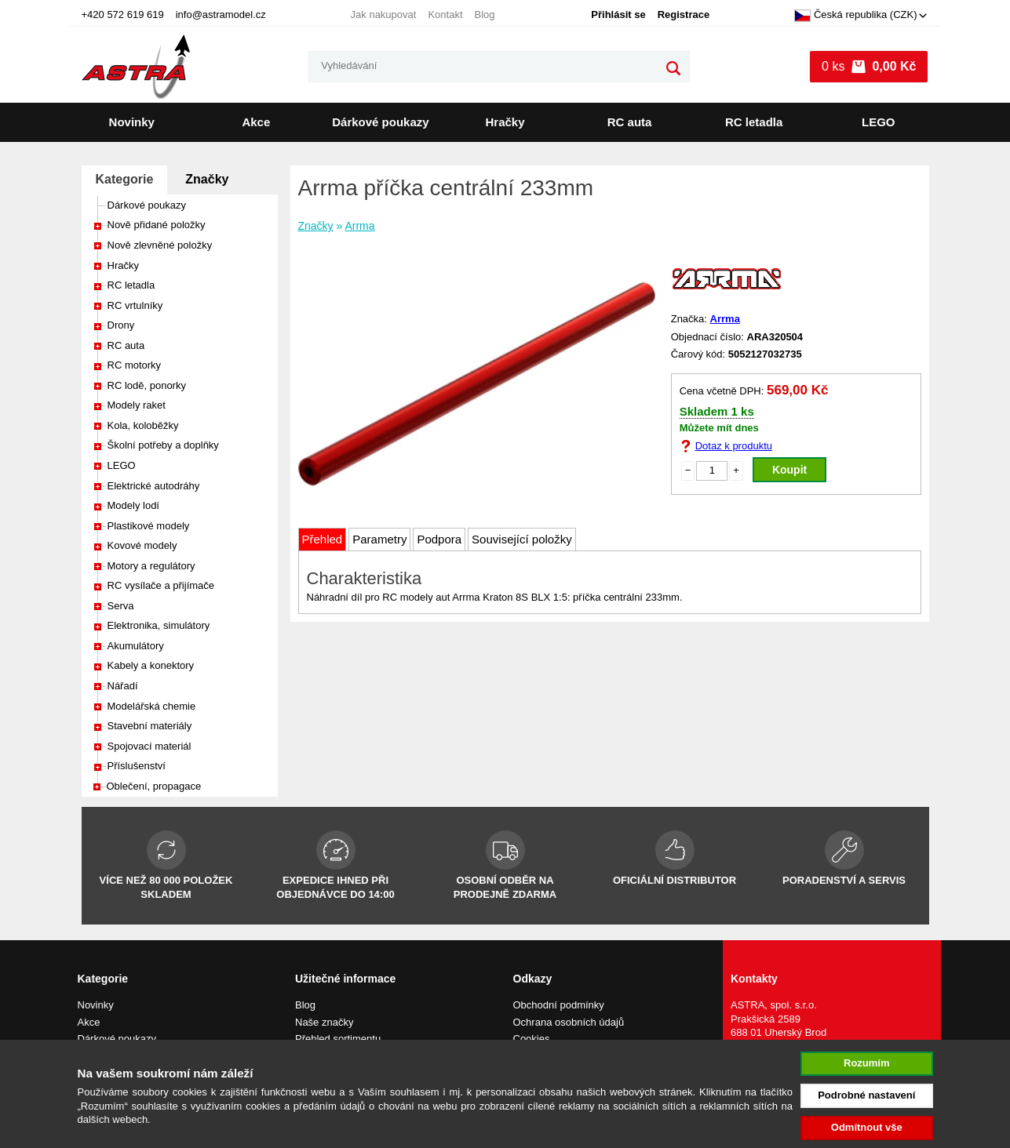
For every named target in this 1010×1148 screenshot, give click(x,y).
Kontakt (445, 14)
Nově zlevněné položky (160, 245)
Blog (485, 14)
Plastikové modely (149, 526)
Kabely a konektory (151, 665)
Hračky (505, 122)
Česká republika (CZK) (855, 15)
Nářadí (123, 686)
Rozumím (867, 1063)
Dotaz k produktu (733, 446)
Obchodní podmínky (558, 1005)
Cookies (531, 1038)
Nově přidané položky (157, 225)
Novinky (132, 122)
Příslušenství (137, 766)
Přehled (322, 539)
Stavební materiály (150, 726)
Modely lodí (133, 505)
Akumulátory (136, 646)
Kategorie (125, 179)
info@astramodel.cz (221, 14)
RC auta (629, 122)
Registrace (683, 14)
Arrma (359, 226)
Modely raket (137, 405)
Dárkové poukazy (380, 122)
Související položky (522, 539)
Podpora (439, 539)
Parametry (379, 539)
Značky (206, 179)
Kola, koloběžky (143, 425)
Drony (121, 325)
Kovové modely (142, 545)
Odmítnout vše (866, 1127)
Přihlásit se (618, 14)
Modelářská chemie (152, 706)
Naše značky (324, 1022)
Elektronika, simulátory (159, 625)
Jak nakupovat (384, 14)
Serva (121, 606)
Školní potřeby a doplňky (163, 445)
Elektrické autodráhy (154, 486)
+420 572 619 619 (123, 14)
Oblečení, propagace (154, 786)
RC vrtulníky (135, 305)
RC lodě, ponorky (147, 385)
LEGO (878, 122)
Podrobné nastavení (866, 1095)
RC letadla (753, 122)
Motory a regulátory (151, 566)
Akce (256, 122)
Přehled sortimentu (338, 1038)
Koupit (789, 469)
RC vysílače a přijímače (161, 585)
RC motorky (135, 365)
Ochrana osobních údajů (569, 1022)
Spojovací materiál (149, 746)
